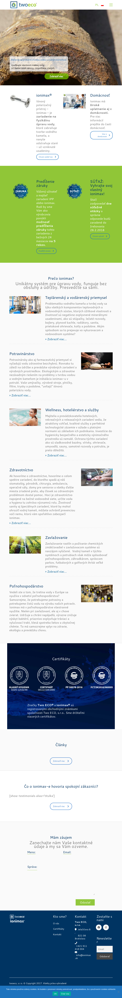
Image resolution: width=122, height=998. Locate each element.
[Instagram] (106, 927)
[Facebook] (99, 927)
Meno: (31, 852)
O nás (56, 923)
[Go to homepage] (23, 4)
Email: (67, 852)
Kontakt (57, 934)
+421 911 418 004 (81, 947)
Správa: (32, 867)
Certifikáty (58, 928)
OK (55, 994)
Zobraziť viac (61, 761)
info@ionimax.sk (83, 957)
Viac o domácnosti (104, 135)
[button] (111, 5)
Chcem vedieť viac (47, 157)
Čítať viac (65, 994)
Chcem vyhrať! (100, 236)
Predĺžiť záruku (46, 251)
